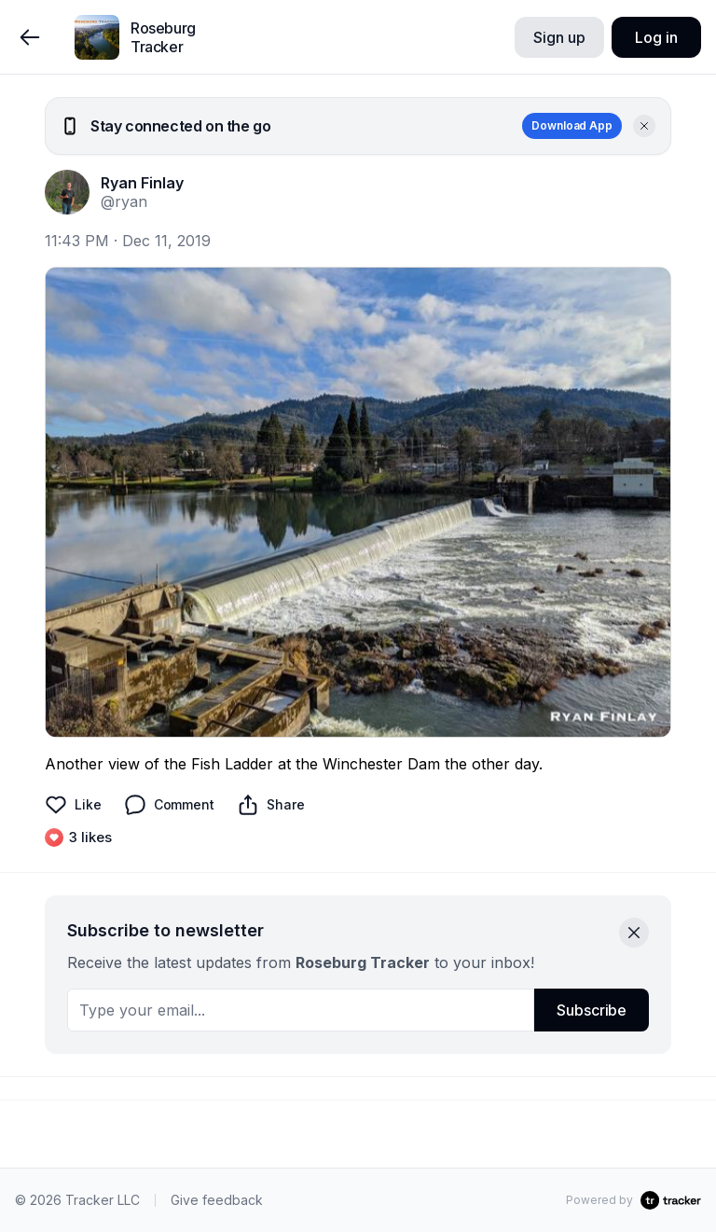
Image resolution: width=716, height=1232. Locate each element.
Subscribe (591, 1010)
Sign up (559, 37)
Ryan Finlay (142, 182)
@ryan (124, 201)
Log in (656, 37)
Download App (572, 125)
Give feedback (217, 1200)
